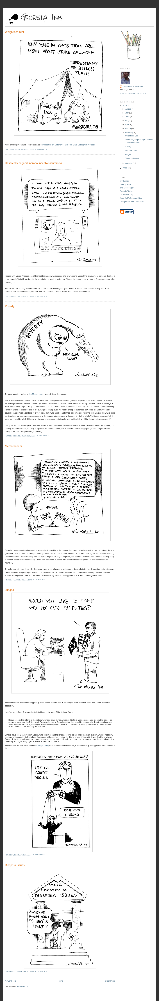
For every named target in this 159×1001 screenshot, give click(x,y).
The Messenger (127, 188)
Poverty (9, 306)
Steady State (125, 184)
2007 (125, 168)
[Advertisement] (41, 159)
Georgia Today (42, 746)
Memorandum (13, 446)
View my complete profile (133, 93)
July (127, 113)
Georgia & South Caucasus (132, 202)
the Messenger (35, 394)
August (128, 109)
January (129, 163)
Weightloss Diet (14, 32)
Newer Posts (10, 981)
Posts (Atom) (22, 986)
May (127, 121)
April (127, 124)
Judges (9, 589)
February (129, 132)
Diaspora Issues (15, 865)
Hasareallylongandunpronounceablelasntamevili (34, 163)
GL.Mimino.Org (126, 195)
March (128, 128)
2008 (125, 105)
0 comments (41, 149)
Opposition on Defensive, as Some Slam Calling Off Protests (68, 145)
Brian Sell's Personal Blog (131, 198)
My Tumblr (124, 181)
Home (60, 981)
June (127, 117)
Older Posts (110, 981)
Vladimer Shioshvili (133, 87)
